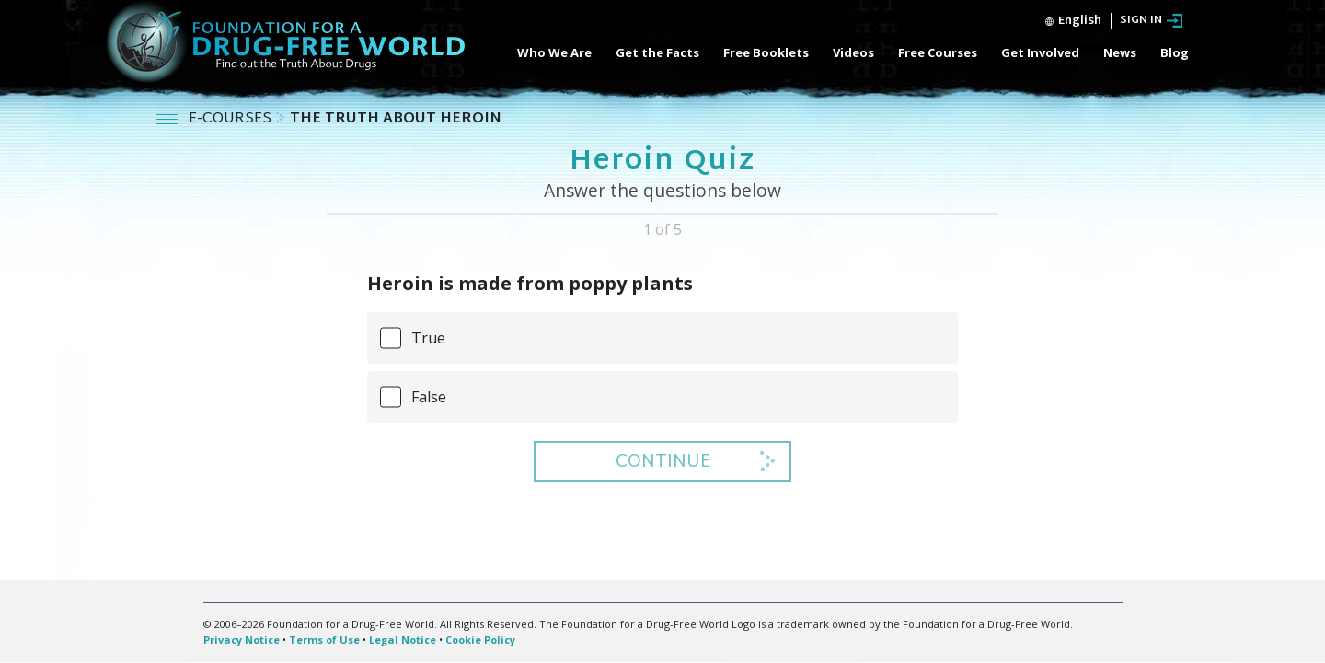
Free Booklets (766, 52)
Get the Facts (657, 52)
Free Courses (937, 52)
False (428, 397)
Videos (853, 52)
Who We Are (554, 52)
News (1119, 52)
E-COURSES (232, 119)
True (428, 338)
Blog (1174, 52)
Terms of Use (324, 639)
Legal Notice (402, 639)
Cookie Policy (480, 639)
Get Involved (1040, 52)
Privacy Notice (241, 639)
